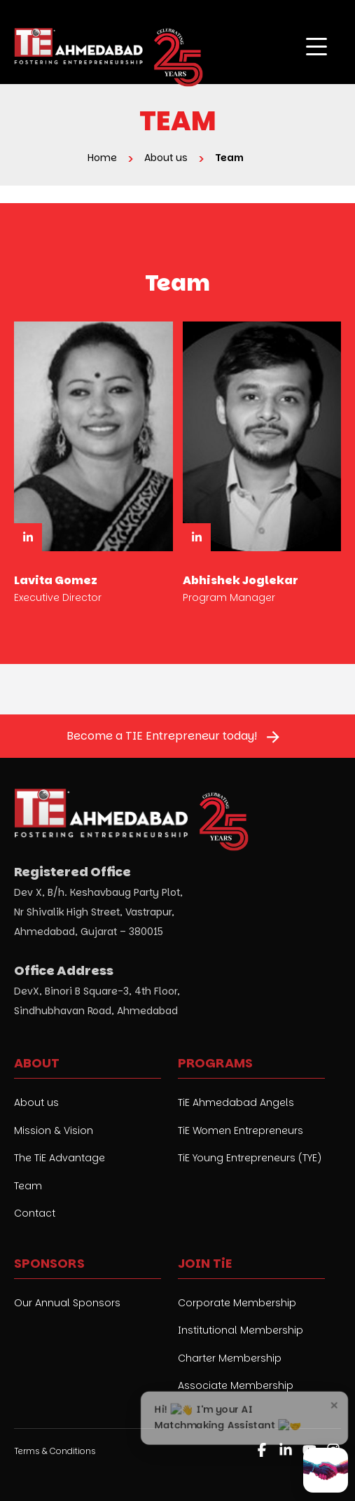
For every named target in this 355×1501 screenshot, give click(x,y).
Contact (34, 1213)
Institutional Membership (240, 1330)
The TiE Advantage (59, 1158)
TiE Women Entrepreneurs (240, 1130)
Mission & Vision (53, 1130)
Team (28, 1186)
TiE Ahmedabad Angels (236, 1102)
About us (36, 1102)
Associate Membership (235, 1385)
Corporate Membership (237, 1303)
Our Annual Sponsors (67, 1303)
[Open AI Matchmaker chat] (325, 1470)
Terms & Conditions (55, 1451)
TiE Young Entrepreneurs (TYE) (249, 1158)
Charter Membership (229, 1358)
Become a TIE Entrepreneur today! (162, 736)
